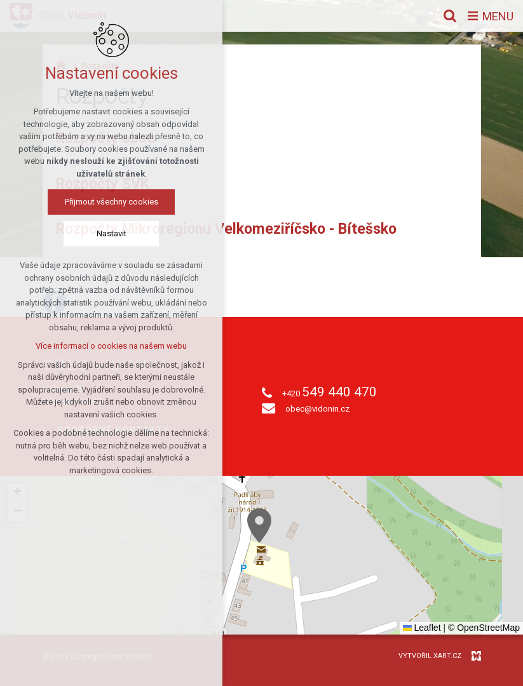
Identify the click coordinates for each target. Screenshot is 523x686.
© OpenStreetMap (484, 627)
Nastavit (111, 233)
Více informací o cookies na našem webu (111, 346)
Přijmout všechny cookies (111, 201)
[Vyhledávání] (450, 16)
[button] (259, 525)
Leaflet (422, 627)
